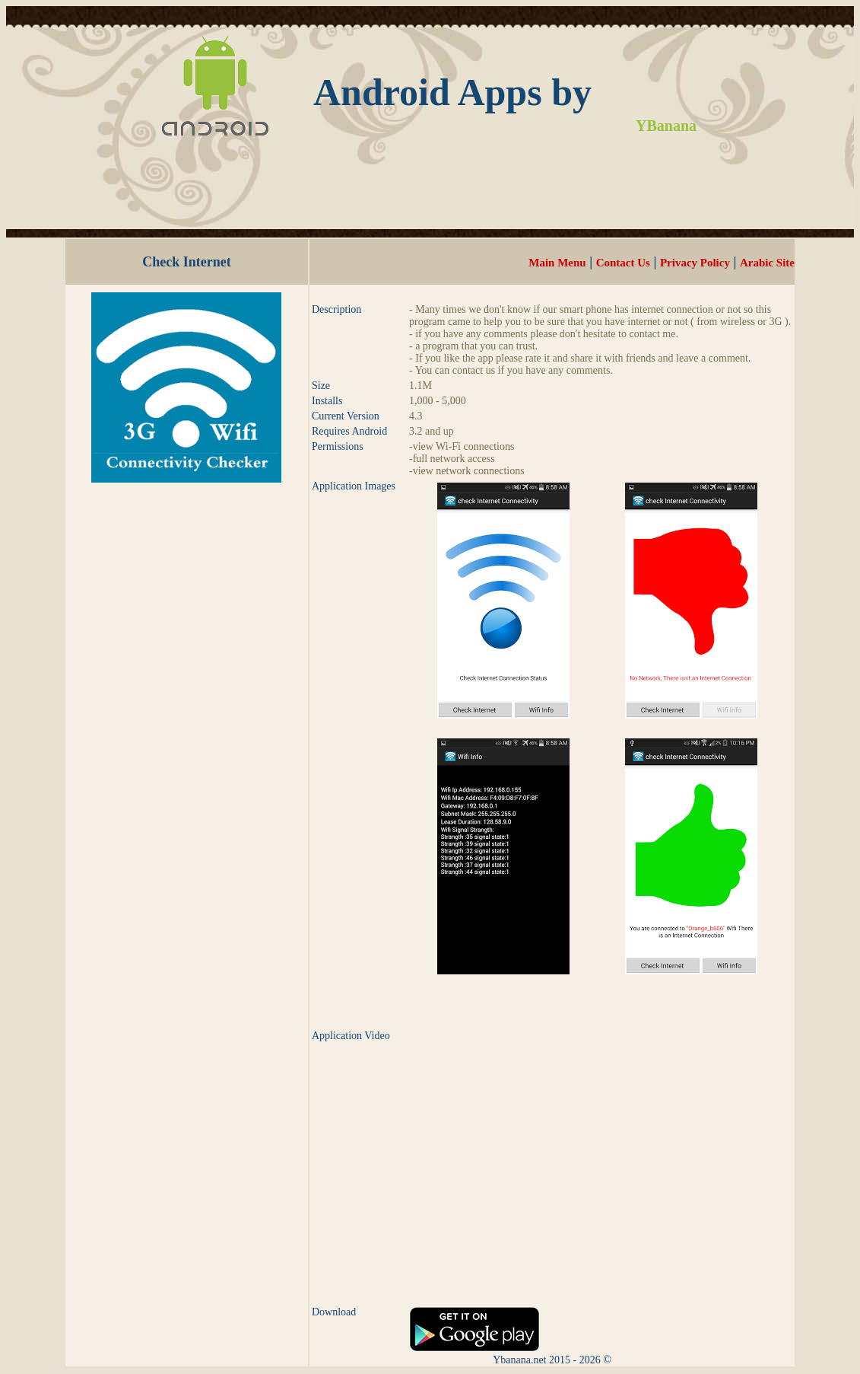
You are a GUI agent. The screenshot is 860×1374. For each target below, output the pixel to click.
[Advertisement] (430, 201)
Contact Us (623, 263)
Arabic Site (767, 263)
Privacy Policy (695, 263)
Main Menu (556, 263)
